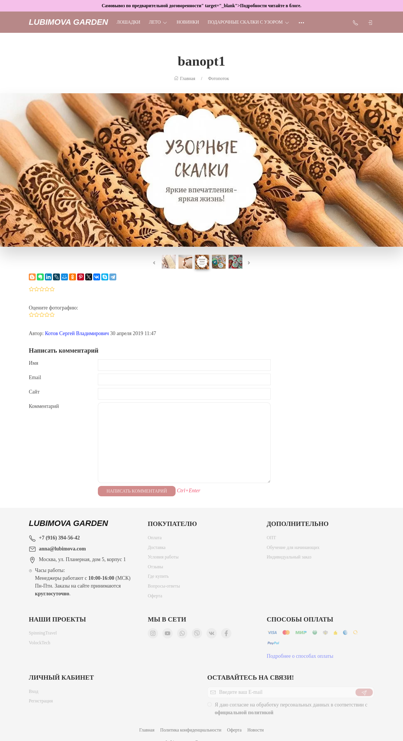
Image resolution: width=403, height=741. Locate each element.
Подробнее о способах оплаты (300, 657)
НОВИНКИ (187, 22)
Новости (255, 729)
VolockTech (39, 644)
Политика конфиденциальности (190, 729)
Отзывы (155, 568)
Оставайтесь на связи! (250, 677)
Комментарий (44, 406)
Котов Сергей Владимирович (77, 333)
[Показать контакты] (355, 22)
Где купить (158, 577)
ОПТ (271, 539)
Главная (147, 729)
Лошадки (128, 22)
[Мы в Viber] (197, 635)
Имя (33, 363)
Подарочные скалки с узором (249, 22)
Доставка (157, 548)
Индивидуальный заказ (289, 558)
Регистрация (41, 702)
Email (35, 377)
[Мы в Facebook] (226, 635)
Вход (33, 692)
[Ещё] (301, 22)
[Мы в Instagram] (153, 635)
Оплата (154, 539)
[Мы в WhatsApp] (182, 635)
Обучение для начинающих (294, 548)
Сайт (34, 392)
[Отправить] (364, 694)
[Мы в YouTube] (167, 635)
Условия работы (163, 558)
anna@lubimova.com (62, 549)
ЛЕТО (158, 22)
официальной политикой (244, 714)
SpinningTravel (43, 634)
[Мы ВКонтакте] (211, 635)
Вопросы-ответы (164, 587)
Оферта (155, 597)
